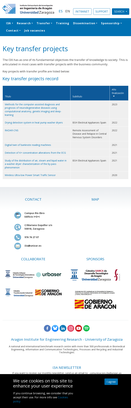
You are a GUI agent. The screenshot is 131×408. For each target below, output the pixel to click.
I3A (8, 23)
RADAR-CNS (11, 130)
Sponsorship (110, 23)
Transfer (43, 23)
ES (61, 11)
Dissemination (84, 23)
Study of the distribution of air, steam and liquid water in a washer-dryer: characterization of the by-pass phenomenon (36, 164)
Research (24, 23)
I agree (111, 382)
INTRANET (82, 11)
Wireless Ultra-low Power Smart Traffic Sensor (30, 175)
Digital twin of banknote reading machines (28, 145)
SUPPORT (101, 11)
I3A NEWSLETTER (67, 367)
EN (67, 11)
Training (62, 23)
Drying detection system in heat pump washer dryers (34, 122)
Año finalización (118, 93)
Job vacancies (34, 30)
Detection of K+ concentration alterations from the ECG (35, 152)
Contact (12, 30)
